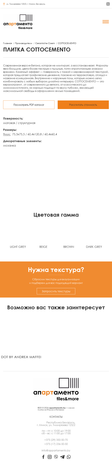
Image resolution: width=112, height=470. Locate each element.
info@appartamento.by (56, 450)
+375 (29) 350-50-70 (56, 440)
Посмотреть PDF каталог (28, 104)
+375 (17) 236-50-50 (56, 444)
